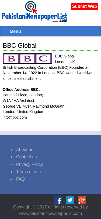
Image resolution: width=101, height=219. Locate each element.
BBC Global (19, 45)
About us (24, 149)
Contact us (26, 157)
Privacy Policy (29, 164)
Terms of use (28, 171)
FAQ (20, 179)
